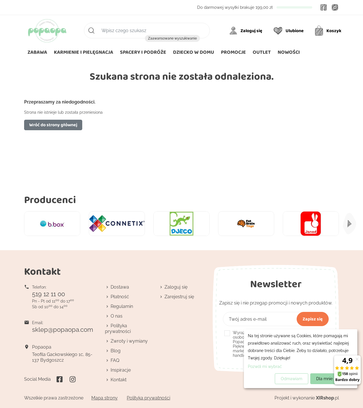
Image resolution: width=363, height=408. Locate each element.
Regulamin (122, 306)
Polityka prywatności (118, 328)
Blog (116, 350)
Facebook (324, 7)
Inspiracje (121, 370)
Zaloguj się (175, 287)
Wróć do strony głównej (53, 124)
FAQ (115, 360)
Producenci (50, 199)
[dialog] (300, 358)
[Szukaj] (147, 30)
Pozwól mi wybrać (265, 366)
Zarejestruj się (179, 296)
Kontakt (118, 379)
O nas (117, 316)
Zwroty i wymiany (129, 341)
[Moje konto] (247, 31)
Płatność (120, 296)
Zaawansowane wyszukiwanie (172, 38)
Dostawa (120, 287)
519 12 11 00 (48, 294)
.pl (327, 398)
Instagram (335, 7)
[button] (194, 52)
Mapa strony (104, 398)
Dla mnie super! (330, 378)
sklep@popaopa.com (62, 329)
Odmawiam (291, 378)
